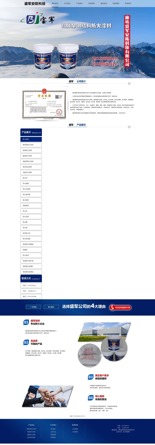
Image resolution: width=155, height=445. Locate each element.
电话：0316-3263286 (29, 296)
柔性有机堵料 (27, 167)
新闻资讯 (104, 3)
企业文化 (53, 432)
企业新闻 (75, 429)
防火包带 (26, 216)
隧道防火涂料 (27, 156)
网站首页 (55, 3)
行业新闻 (75, 432)
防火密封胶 (26, 194)
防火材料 (26, 139)
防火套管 (26, 255)
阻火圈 (25, 222)
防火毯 (25, 227)
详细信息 (122, 113)
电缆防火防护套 (28, 261)
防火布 (25, 211)
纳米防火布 (26, 233)
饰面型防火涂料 (28, 161)
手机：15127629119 (29, 285)
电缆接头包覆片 (28, 266)
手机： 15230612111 (29, 291)
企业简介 (53, 429)
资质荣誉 (91, 3)
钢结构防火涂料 (28, 145)
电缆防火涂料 (27, 150)
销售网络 (116, 3)
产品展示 (79, 3)
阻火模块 (26, 200)
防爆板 (25, 250)
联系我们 (128, 3)
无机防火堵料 (27, 172)
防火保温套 (26, 238)
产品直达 (31, 425)
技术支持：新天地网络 (123, 432)
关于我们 (67, 3)
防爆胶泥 (26, 205)
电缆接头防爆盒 (28, 272)
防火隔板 (26, 183)
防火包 (25, 178)
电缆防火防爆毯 (28, 244)
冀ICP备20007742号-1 (79, 416)
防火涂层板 (26, 189)
